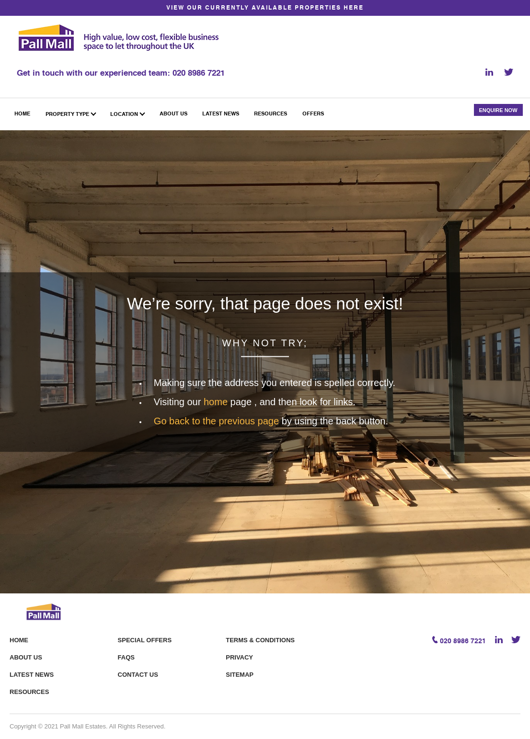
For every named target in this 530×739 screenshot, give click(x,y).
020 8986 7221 (199, 73)
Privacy (239, 657)
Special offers (145, 640)
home (217, 401)
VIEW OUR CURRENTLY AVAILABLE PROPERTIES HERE (265, 8)
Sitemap (239, 674)
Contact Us (138, 674)
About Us (26, 657)
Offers (313, 114)
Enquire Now (498, 110)
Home (19, 640)
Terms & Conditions (260, 640)
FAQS (126, 657)
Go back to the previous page (218, 420)
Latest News (32, 674)
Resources (29, 691)
